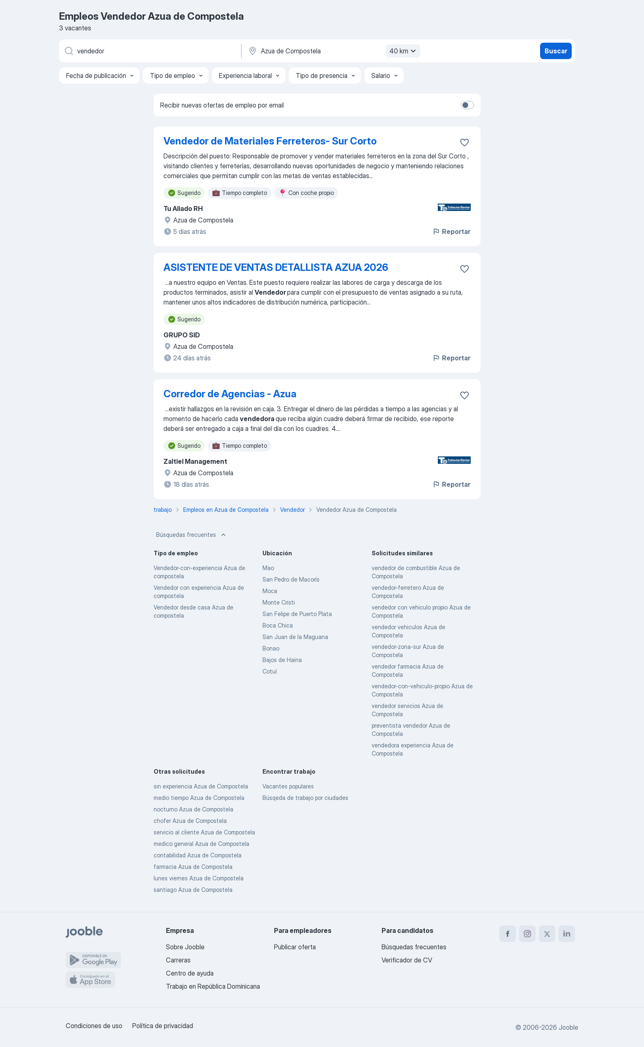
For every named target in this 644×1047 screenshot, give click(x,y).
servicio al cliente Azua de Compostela (204, 832)
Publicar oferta (295, 947)
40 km (403, 51)
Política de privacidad (162, 1026)
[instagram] (527, 934)
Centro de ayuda (190, 973)
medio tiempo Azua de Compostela (199, 797)
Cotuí (269, 671)
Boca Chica (277, 625)
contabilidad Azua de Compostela (198, 855)
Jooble (568, 1027)
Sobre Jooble (185, 947)
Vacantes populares (288, 786)
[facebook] (507, 934)
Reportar (451, 231)
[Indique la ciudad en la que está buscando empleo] (333, 50)
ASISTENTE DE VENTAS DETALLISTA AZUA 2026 (275, 267)
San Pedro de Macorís (291, 579)
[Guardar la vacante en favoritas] (464, 142)
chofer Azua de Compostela (190, 820)
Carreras (178, 960)
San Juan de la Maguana (295, 636)
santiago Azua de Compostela (193, 889)
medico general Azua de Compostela (201, 843)
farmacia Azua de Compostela (193, 866)
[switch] (467, 105)
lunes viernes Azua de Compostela (199, 878)
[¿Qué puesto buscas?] (149, 50)
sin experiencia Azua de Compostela (201, 786)
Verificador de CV (407, 960)
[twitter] (547, 934)
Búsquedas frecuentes (192, 535)
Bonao (270, 648)
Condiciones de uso (94, 1026)
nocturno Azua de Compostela (193, 809)
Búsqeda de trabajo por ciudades (305, 797)
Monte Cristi (278, 602)
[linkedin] (567, 934)
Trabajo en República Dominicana (213, 986)
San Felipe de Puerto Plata (297, 613)
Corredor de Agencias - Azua (230, 394)
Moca (269, 590)
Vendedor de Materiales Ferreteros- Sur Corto (270, 141)
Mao (268, 567)
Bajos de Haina (282, 659)
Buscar (556, 51)
